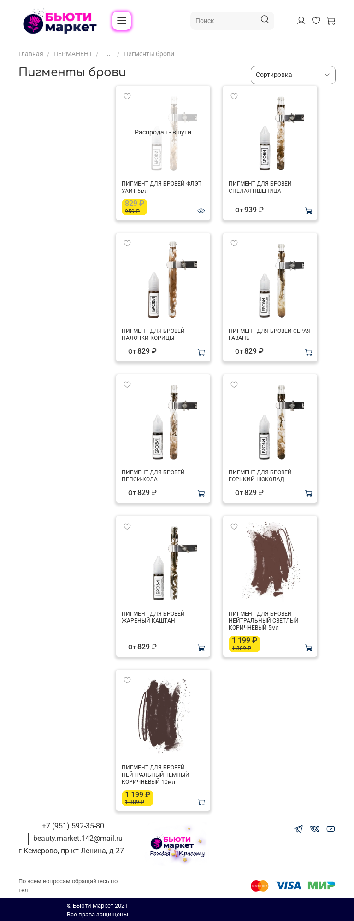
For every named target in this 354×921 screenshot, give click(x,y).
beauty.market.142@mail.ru (78, 838)
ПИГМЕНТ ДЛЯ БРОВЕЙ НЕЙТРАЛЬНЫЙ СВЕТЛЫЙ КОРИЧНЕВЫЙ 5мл (264, 621)
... (108, 54)
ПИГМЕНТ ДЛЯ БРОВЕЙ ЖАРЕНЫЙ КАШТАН (153, 617)
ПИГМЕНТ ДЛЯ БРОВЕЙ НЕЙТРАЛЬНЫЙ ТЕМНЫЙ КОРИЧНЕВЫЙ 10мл (155, 774)
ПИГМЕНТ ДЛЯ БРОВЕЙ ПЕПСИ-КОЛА (153, 476)
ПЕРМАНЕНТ (72, 54)
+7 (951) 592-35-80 (73, 826)
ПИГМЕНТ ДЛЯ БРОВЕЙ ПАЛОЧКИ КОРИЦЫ (153, 334)
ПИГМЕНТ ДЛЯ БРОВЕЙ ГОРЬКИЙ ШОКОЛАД (260, 476)
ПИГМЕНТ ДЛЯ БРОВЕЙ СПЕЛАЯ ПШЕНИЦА (260, 187)
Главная (30, 54)
